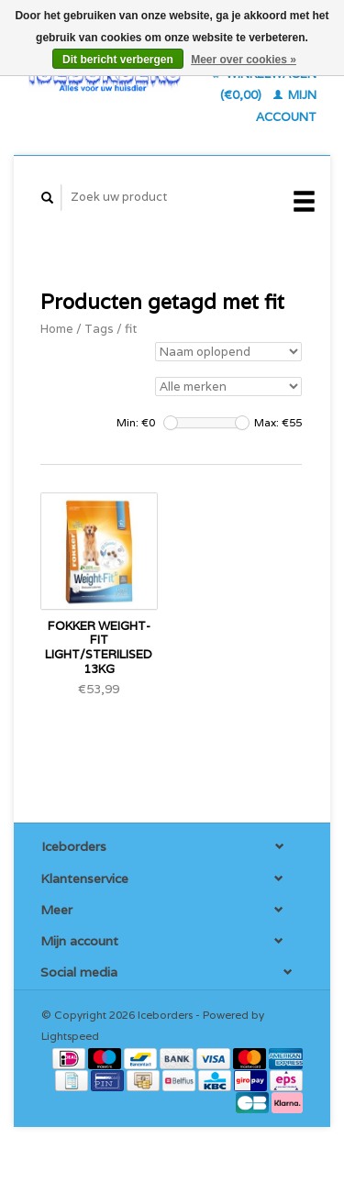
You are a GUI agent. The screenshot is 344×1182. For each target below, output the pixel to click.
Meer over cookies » (243, 59)
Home (56, 329)
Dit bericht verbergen (117, 59)
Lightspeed (70, 1036)
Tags (99, 329)
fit (131, 329)
